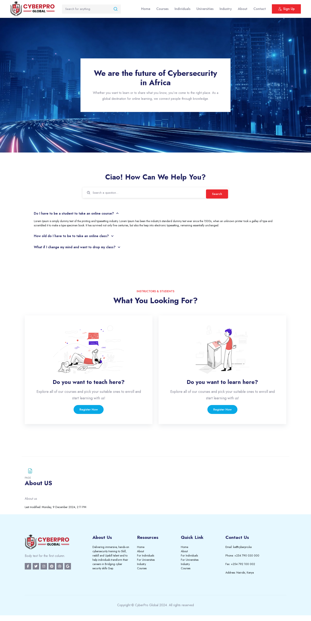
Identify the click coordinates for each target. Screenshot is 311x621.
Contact (259, 8)
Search (216, 192)
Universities (204, 8)
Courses (162, 8)
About (242, 8)
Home (145, 8)
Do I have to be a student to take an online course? (77, 214)
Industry (226, 8)
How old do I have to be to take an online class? (75, 237)
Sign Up (286, 9)
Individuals (182, 8)
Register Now (89, 412)
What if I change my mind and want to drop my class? (79, 248)
